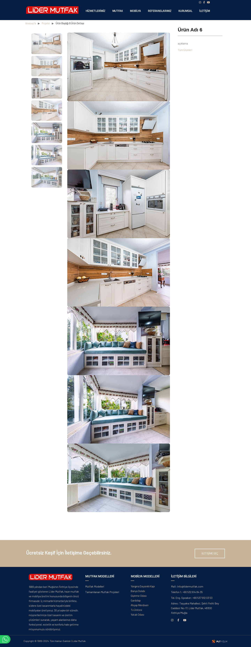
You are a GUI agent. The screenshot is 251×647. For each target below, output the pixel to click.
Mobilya (135, 11)
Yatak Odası (137, 615)
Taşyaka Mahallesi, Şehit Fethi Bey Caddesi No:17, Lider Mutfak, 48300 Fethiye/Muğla (195, 608)
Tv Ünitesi (136, 610)
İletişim (204, 11)
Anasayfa (30, 23)
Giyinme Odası (139, 596)
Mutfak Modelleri (94, 586)
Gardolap (136, 600)
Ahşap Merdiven (140, 605)
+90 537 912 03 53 (191, 597)
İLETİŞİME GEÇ (210, 553)
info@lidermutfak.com (187, 586)
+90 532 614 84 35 (187, 592)
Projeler (46, 23)
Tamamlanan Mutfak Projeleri (102, 592)
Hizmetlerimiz (95, 11)
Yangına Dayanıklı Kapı (143, 586)
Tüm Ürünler (185, 50)
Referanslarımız (159, 11)
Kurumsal (185, 11)
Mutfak (117, 11)
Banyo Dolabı (138, 591)
